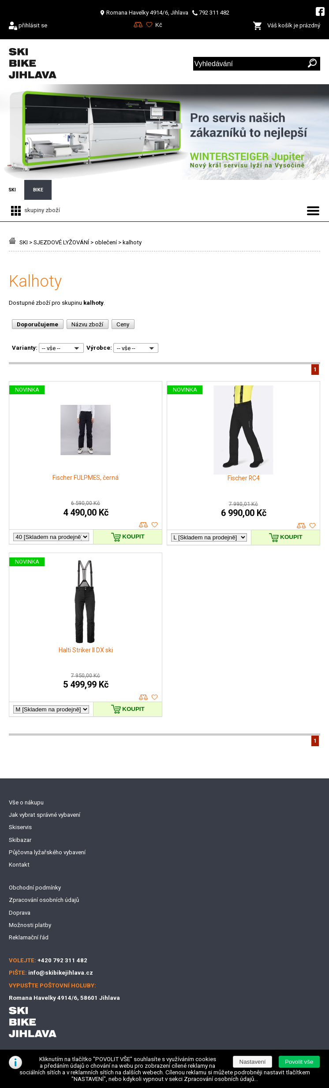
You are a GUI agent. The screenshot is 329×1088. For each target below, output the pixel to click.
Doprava (19, 912)
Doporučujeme (37, 324)
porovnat (143, 525)
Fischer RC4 (244, 478)
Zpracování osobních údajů (44, 900)
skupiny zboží (34, 210)
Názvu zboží (87, 324)
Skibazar (20, 840)
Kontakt (19, 864)
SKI (23, 242)
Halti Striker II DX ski (86, 650)
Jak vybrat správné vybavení (44, 814)
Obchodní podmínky (35, 887)
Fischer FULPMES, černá (85, 477)
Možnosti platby (30, 925)
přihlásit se (33, 25)
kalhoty (132, 242)
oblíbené (154, 525)
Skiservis (20, 827)
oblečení (106, 242)
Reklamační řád (29, 937)
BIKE (38, 190)
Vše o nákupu (26, 802)
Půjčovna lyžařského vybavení (47, 852)
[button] (299, 1062)
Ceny (122, 324)
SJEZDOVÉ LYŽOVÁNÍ (61, 242)
